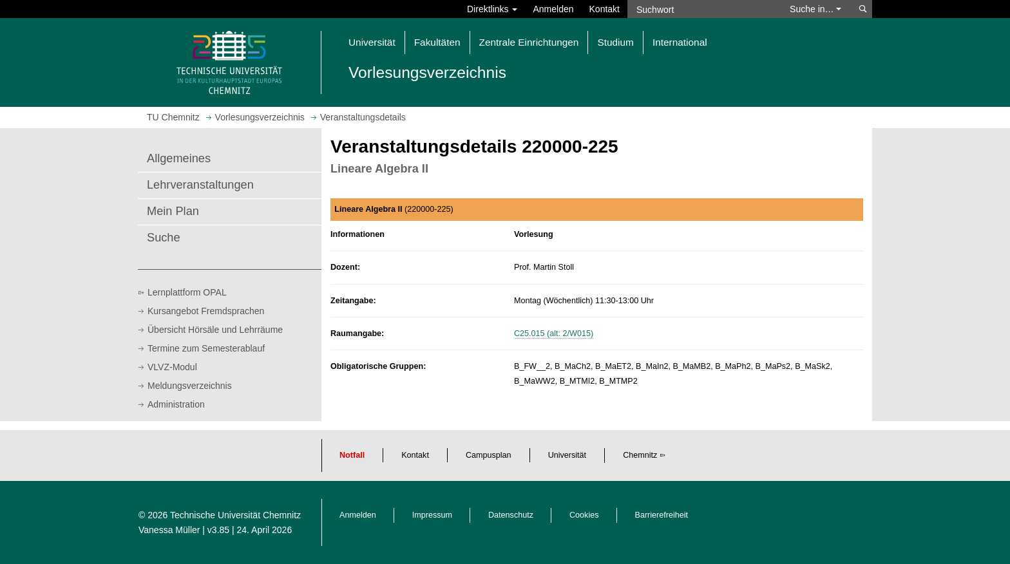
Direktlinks (492, 9)
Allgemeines (179, 158)
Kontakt (604, 9)
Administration (176, 404)
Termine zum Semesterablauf (206, 348)
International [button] (680, 42)
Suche (163, 237)
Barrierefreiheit (662, 515)
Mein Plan (173, 211)
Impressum (432, 515)
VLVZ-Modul (172, 367)
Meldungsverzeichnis (190, 386)
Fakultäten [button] (437, 42)
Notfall (352, 455)
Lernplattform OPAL (187, 292)
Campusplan (488, 455)
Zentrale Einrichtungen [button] (529, 42)
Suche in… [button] (815, 9)
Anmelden (553, 9)
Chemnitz (640, 455)
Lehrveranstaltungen (200, 184)
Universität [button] (371, 42)
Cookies (584, 515)
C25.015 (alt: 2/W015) (553, 333)
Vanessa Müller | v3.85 (185, 530)
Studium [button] (615, 42)
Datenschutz (510, 515)
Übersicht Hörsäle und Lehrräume (215, 329)
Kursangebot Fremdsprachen (206, 311)
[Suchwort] (702, 9)
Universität (567, 455)
